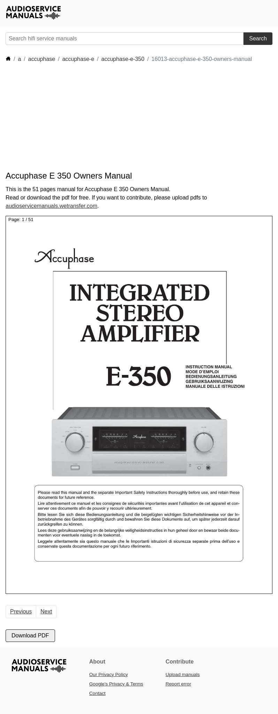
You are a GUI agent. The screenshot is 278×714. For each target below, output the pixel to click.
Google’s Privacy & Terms (116, 683)
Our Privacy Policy (108, 674)
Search (258, 38)
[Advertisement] (132, 117)
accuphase (41, 59)
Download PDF (30, 635)
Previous (21, 611)
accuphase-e (78, 59)
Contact (97, 693)
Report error (178, 683)
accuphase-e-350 (123, 59)
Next (46, 611)
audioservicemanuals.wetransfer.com (51, 206)
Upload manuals (182, 674)
